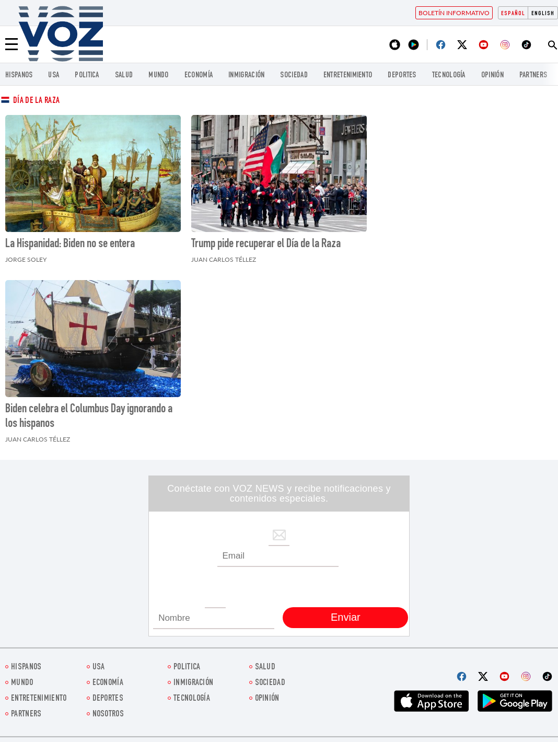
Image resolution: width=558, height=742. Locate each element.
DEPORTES (402, 75)
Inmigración (246, 75)
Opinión (492, 75)
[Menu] (11, 44)
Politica (87, 75)
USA (53, 75)
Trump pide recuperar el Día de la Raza (266, 244)
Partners (533, 75)
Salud (124, 75)
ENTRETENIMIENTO (348, 75)
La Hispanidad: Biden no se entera (70, 244)
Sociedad (293, 75)
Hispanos (18, 75)
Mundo (158, 75)
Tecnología (449, 75)
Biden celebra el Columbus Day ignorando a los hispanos (88, 417)
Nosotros (108, 714)
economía (198, 75)
